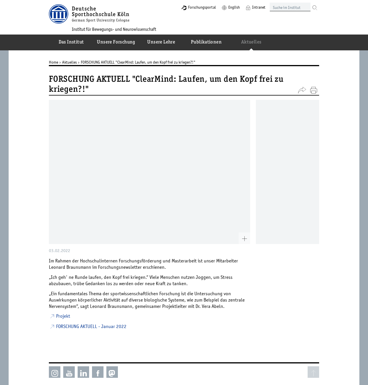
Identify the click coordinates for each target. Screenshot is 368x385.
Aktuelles (69, 62)
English (234, 7)
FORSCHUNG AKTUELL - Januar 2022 (91, 326)
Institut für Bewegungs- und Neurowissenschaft (114, 29)
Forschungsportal (202, 7)
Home (53, 62)
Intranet (258, 7)
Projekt (63, 316)
